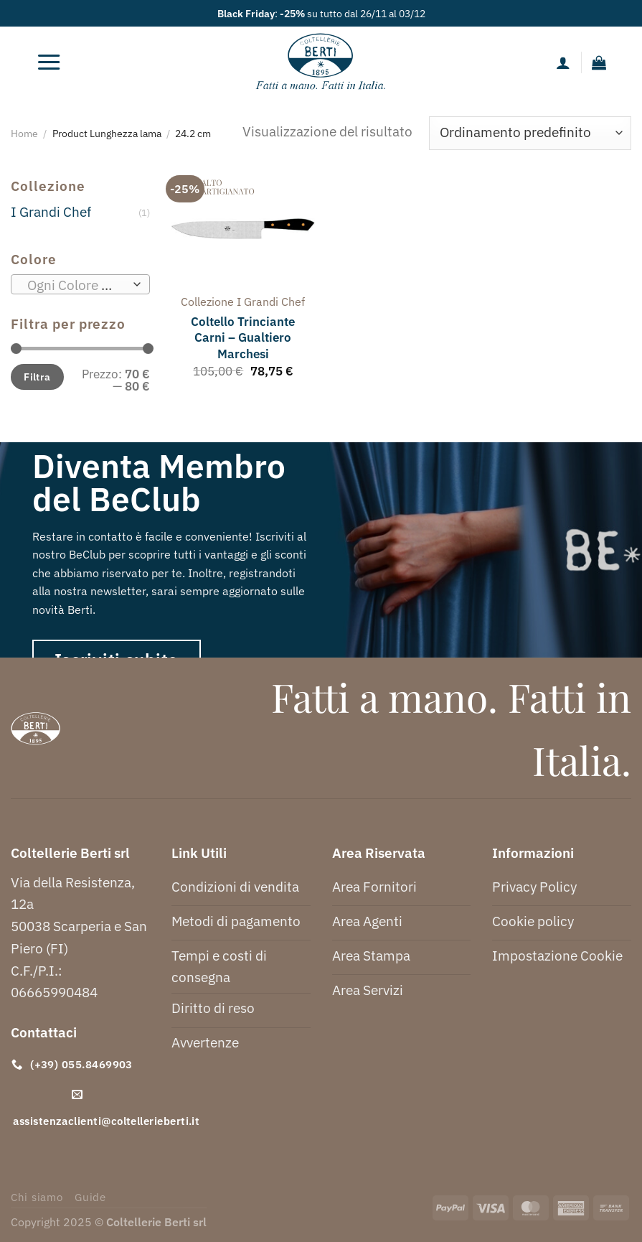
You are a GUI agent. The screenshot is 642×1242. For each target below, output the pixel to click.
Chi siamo (37, 1197)
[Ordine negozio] (530, 133)
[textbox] (76, 285)
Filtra (37, 376)
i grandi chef (271, 301)
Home (24, 133)
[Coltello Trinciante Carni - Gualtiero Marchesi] (243, 229)
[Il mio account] (563, 62)
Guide (90, 1197)
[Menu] (49, 62)
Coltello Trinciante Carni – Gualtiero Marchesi (243, 338)
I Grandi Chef (51, 211)
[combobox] (80, 284)
